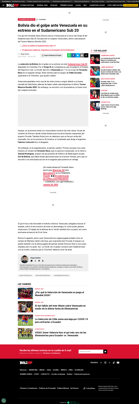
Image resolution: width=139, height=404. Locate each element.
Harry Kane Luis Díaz (98, 1)
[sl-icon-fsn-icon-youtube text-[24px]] (118, 362)
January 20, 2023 (50, 184)
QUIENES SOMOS (26, 374)
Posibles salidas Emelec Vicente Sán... (38, 1)
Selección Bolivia (25, 275)
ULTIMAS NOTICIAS (27, 5)
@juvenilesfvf (49, 173)
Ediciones (23, 370)
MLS (85, 5)
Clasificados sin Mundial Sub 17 (62, 1)
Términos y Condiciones (52, 353)
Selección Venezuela (43, 275)
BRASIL (42, 370)
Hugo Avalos (25, 54)
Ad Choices (74, 388)
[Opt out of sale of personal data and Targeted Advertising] (3, 400)
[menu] (3, 5)
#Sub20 (46, 176)
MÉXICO (64, 370)
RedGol (69, 374)
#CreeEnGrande (62, 176)
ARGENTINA (33, 370)
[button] (73, 55)
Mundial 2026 (42, 5)
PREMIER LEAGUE (66, 5)
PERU (71, 370)
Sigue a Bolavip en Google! (52, 55)
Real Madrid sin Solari (18, 1)
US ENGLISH (79, 370)
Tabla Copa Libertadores (81, 1)
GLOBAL (56, 370)
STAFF (36, 374)
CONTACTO (45, 374)
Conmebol (42, 19)
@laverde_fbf (59, 170)
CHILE (49, 370)
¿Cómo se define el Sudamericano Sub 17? (39, 46)
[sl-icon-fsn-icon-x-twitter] (109, 362)
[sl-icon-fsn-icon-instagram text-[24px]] (105, 362)
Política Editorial (63, 388)
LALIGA (78, 5)
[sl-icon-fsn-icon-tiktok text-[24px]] (114, 362)
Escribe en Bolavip (58, 374)
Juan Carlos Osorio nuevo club (116, 1)
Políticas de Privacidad (47, 388)
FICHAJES (53, 5)
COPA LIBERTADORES (115, 5)
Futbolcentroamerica (82, 374)
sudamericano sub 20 (61, 275)
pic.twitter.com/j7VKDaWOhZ (55, 179)
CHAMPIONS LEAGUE (97, 5)
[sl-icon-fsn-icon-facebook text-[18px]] (101, 362)
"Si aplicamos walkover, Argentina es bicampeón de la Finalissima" (48, 50)
